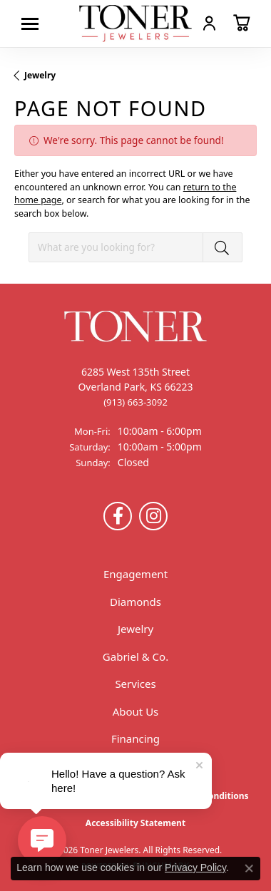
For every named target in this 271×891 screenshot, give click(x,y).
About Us (136, 711)
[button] (209, 23)
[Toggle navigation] (33, 24)
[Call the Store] (135, 402)
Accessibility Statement (135, 823)
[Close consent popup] (249, 868)
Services (135, 683)
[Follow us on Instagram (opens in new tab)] (153, 516)
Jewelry (40, 75)
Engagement (135, 574)
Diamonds (135, 601)
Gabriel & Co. (135, 656)
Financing (135, 738)
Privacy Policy (195, 867)
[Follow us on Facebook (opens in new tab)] (117, 516)
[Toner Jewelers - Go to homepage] (135, 23)
